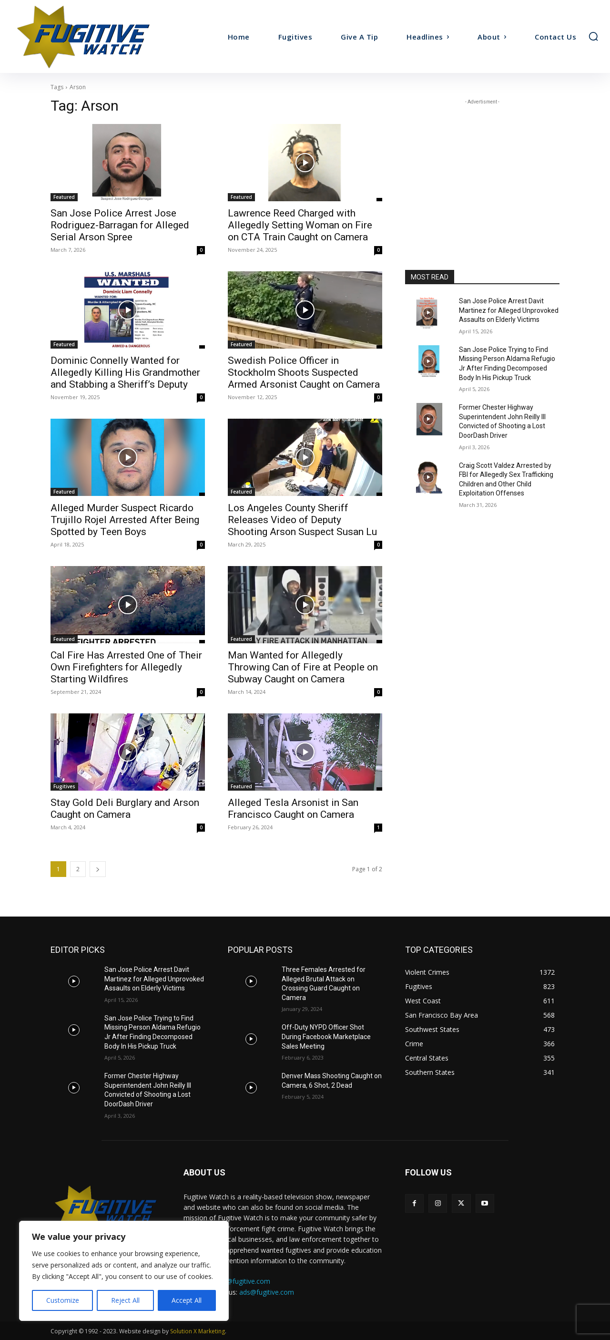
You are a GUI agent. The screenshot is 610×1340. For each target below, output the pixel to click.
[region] (124, 1271)
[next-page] (98, 869)
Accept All (187, 1300)
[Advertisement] (482, 166)
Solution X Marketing (197, 1331)
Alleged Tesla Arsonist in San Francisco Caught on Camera (293, 808)
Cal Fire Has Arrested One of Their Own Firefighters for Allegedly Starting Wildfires (126, 667)
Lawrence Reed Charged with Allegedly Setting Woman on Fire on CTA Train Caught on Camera (300, 225)
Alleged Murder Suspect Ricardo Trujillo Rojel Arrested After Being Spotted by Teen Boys (125, 519)
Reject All (125, 1300)
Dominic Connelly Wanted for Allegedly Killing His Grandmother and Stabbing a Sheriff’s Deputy (125, 372)
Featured (64, 197)
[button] (593, 36)
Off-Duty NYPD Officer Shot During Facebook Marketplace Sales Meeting (326, 1036)
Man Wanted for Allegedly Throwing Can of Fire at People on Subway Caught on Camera (303, 667)
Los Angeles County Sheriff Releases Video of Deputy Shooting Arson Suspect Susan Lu (302, 519)
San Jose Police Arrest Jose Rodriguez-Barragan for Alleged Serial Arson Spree (120, 225)
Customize (62, 1300)
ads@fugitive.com (266, 1292)
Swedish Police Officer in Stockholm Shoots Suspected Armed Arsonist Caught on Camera (304, 372)
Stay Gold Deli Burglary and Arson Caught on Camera (125, 808)
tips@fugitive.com (242, 1281)
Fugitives (64, 786)
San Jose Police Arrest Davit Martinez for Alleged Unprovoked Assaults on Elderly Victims (509, 310)
